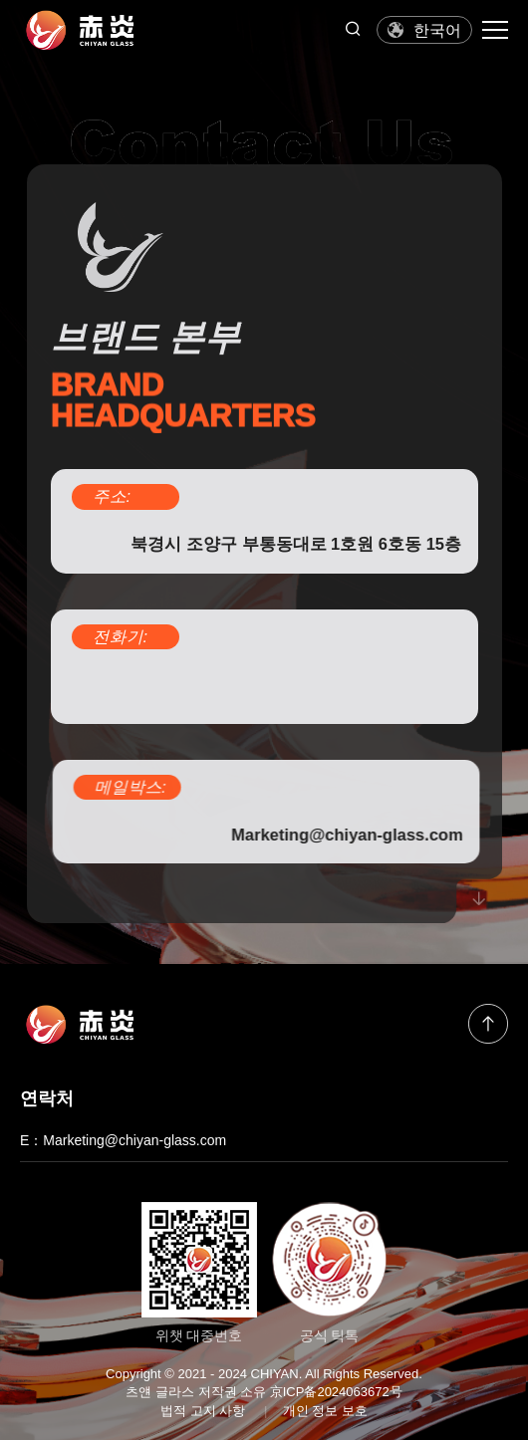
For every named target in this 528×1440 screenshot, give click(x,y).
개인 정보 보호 (325, 1410)
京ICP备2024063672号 (336, 1391)
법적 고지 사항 (202, 1410)
